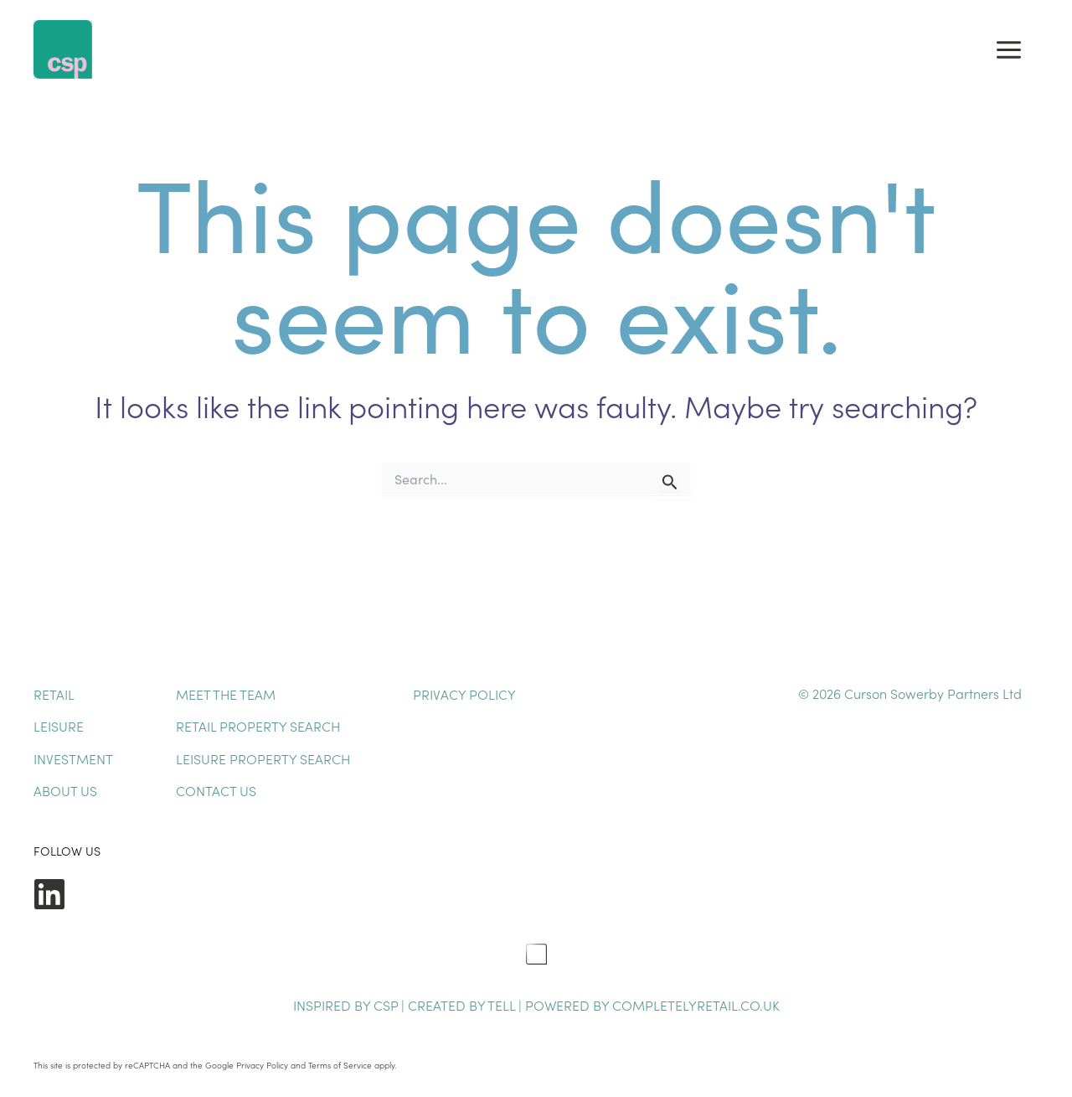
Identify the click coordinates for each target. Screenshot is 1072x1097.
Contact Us (216, 790)
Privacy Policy (464, 694)
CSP (386, 1005)
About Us (65, 790)
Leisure (59, 726)
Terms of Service (340, 1065)
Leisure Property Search (263, 758)
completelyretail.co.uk (696, 1005)
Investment (73, 758)
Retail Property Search (258, 726)
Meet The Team (226, 694)
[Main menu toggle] (1008, 49)
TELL (502, 1005)
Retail (54, 694)
